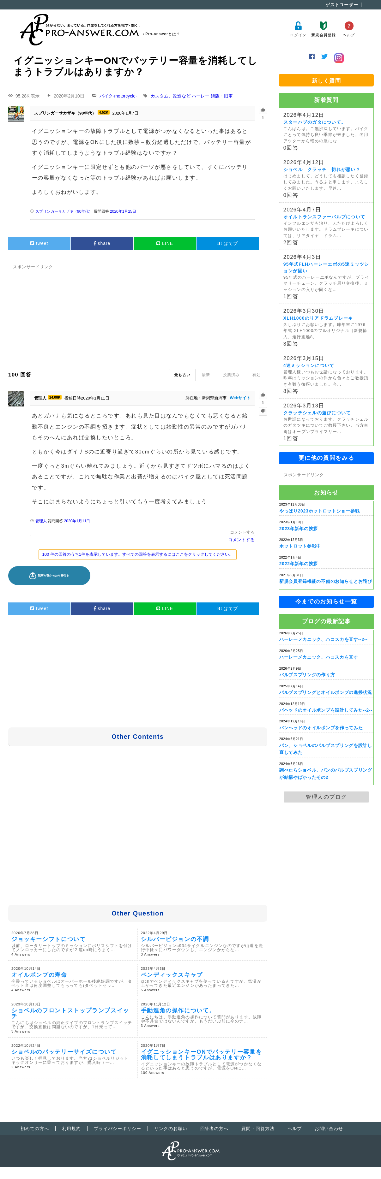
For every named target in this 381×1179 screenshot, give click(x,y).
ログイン (298, 29)
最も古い (182, 375)
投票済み (231, 375)
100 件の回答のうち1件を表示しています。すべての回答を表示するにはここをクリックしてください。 (137, 554)
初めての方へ (35, 1128)
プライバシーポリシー (117, 1128)
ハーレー (200, 95)
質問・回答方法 (258, 1128)
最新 (206, 375)
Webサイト (240, 397)
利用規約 (71, 1128)
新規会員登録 (323, 29)
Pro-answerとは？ (162, 34)
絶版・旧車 (222, 95)
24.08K (54, 397)
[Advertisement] (137, 315)
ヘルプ (349, 29)
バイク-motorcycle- (118, 95)
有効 (256, 375)
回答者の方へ (214, 1128)
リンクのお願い (170, 1128)
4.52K (103, 112)
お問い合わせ (329, 1128)
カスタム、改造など (170, 95)
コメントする (242, 532)
